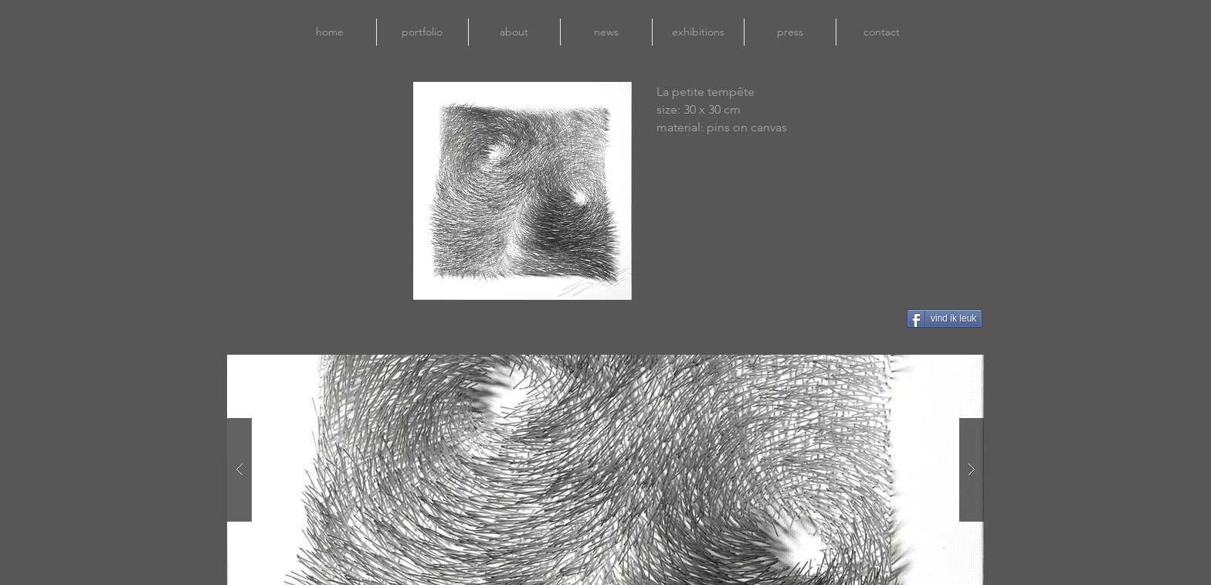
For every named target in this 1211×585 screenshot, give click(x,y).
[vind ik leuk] (944, 318)
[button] (605, 470)
